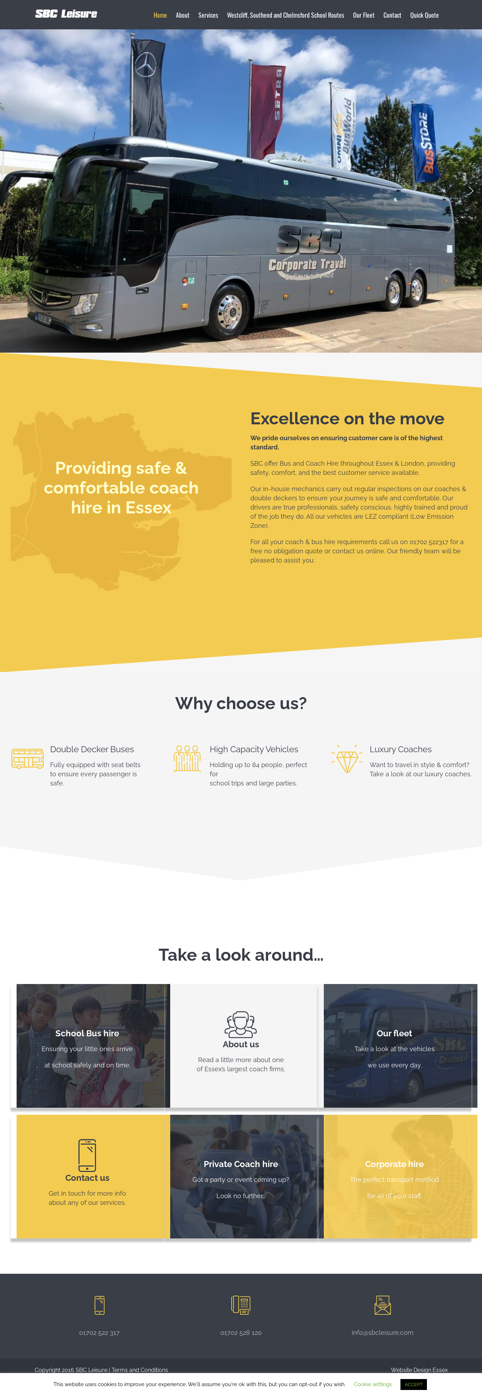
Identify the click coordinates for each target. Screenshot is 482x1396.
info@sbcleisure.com (382, 1332)
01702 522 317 (99, 1332)
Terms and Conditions (140, 1370)
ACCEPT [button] (414, 1384)
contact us (348, 551)
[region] (241, 191)
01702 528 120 (241, 1332)
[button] (11, 190)
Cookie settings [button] (373, 1384)
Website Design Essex (419, 1370)
